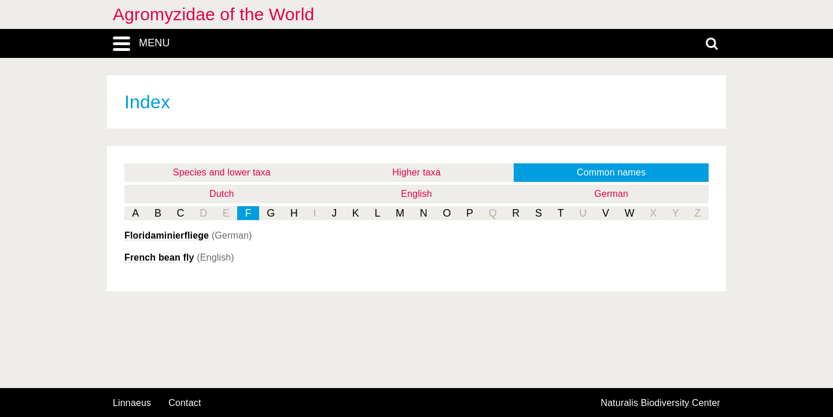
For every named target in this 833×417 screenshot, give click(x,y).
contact (184, 403)
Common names (611, 172)
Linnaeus (132, 403)
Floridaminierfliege (166, 235)
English (416, 194)
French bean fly (159, 257)
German (611, 194)
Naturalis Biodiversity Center (661, 403)
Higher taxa (416, 172)
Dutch (221, 194)
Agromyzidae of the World (213, 14)
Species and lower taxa (222, 172)
